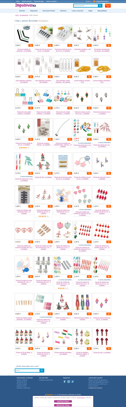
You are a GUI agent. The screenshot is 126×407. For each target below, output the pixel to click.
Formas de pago (39, 1)
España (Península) (101, 1)
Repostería (33, 11)
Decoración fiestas (49, 11)
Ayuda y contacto (51, 1)
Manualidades (102, 11)
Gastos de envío (27, 1)
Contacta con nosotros (95, 388)
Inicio (17, 1)
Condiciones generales (46, 380)
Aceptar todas (63, 401)
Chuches (22, 11)
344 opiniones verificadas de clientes (70, 394)
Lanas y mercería (77, 11)
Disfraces (63, 11)
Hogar (90, 11)
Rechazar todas (63, 405)
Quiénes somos (21, 386)
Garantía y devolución (23, 388)
